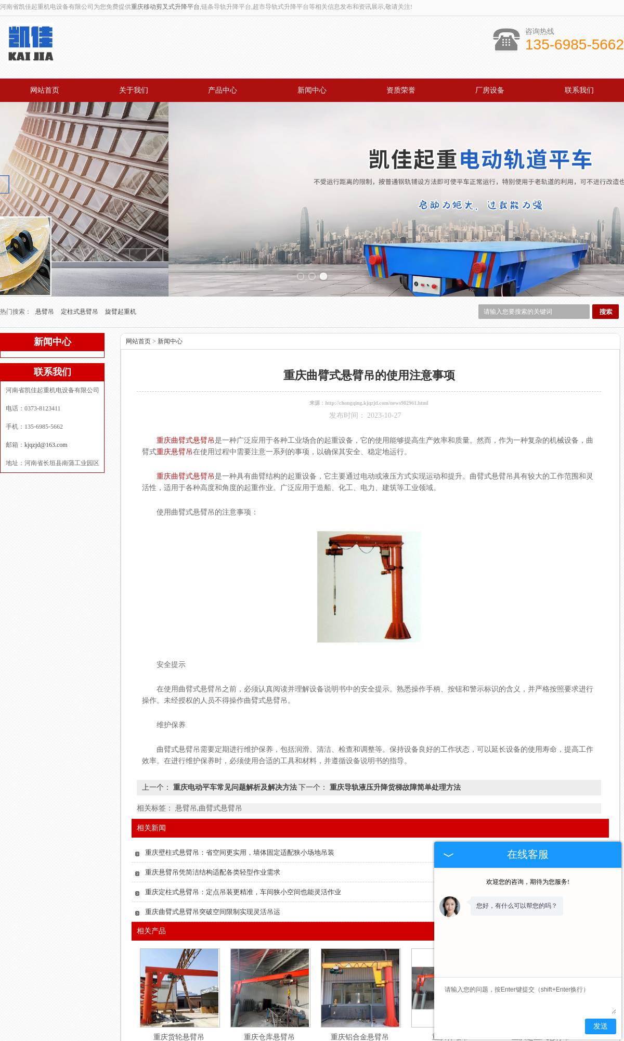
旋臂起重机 (120, 241)
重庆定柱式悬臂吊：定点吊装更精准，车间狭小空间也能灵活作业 (243, 821)
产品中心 (222, 90)
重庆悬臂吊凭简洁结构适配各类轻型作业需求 (212, 801)
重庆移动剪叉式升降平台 (165, 6)
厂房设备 (489, 90)
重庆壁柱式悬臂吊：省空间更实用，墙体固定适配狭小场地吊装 (239, 782)
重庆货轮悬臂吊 (178, 966)
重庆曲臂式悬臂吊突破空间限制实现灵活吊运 (212, 841)
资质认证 (375, 1013)
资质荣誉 (400, 90)
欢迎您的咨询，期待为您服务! (527, 881)
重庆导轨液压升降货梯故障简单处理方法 (394, 717)
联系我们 (579, 90)
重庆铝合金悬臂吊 (360, 966)
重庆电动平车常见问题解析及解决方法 (234, 717)
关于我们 (133, 90)
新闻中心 (312, 90)
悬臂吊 (45, 241)
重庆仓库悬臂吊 (269, 966)
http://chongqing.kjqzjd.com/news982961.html (376, 332)
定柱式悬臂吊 (80, 241)
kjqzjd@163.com (46, 374)
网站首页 (44, 90)
